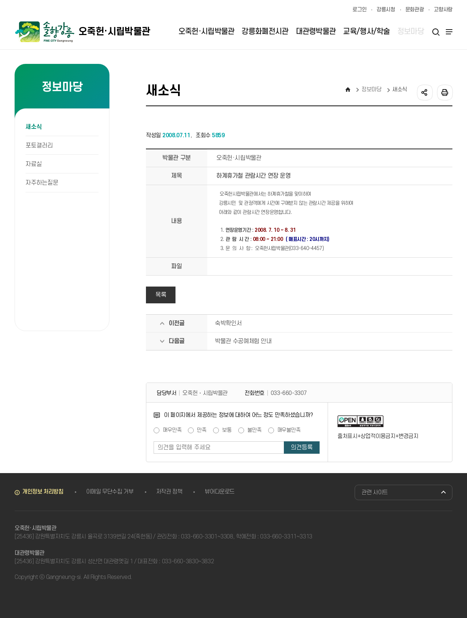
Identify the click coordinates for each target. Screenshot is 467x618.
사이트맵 (448, 31)
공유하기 (424, 92)
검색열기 (435, 31)
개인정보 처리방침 (42, 491)
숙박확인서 (228, 323)
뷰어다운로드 (220, 491)
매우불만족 (289, 430)
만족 (202, 430)
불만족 (254, 430)
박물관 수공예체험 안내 (243, 341)
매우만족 (172, 430)
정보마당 (372, 89)
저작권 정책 (169, 491)
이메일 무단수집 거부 (110, 491)
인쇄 (444, 92)
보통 (227, 430)
